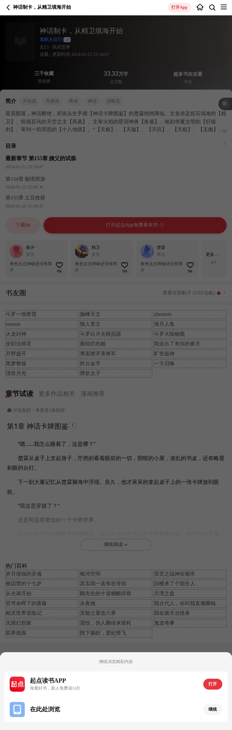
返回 (8, 7)
